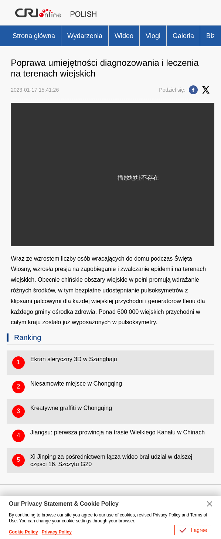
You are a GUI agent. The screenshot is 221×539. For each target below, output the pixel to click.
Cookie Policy (23, 532)
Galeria (183, 36)
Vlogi (153, 36)
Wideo (124, 36)
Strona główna (34, 36)
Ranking (27, 337)
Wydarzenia (84, 36)
